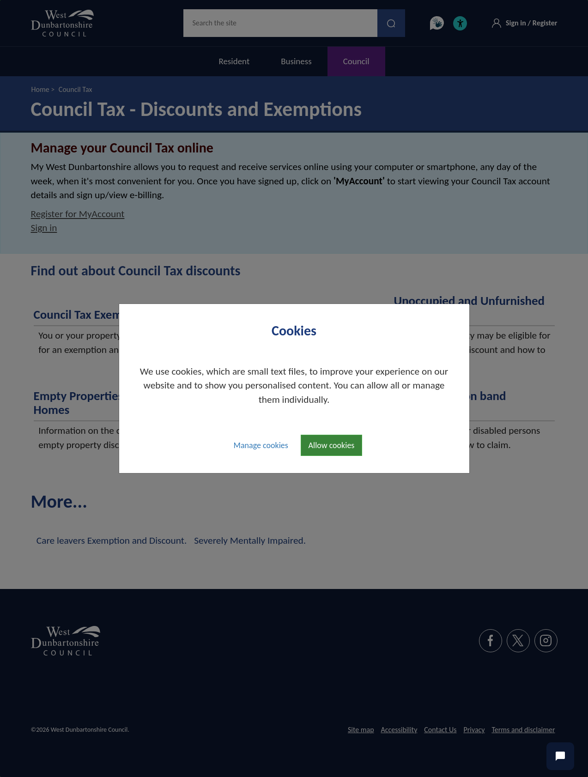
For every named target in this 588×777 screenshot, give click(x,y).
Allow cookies (332, 445)
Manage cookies (261, 445)
